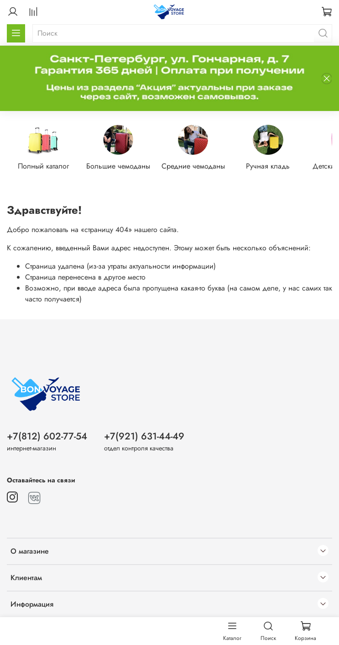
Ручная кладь (277, 166)
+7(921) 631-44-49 (144, 436)
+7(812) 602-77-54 (47, 436)
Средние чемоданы (200, 166)
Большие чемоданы (123, 166)
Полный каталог (45, 166)
